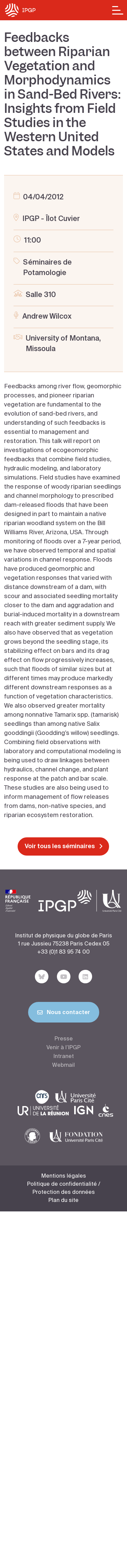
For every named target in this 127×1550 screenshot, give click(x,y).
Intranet (64, 1056)
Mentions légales (63, 1176)
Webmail (63, 1065)
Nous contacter (63, 1014)
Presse (64, 1039)
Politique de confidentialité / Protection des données (63, 1188)
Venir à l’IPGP (63, 1048)
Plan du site (63, 1200)
